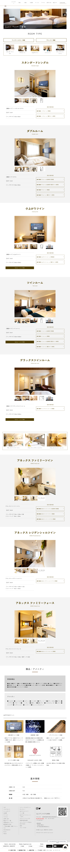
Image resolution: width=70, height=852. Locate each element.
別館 (25, 2)
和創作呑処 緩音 (24, 820)
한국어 (51, 830)
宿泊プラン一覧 (7, 820)
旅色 (21, 826)
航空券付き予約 (7, 824)
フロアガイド (13, 2)
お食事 (31, 2)
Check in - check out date (10, 844)
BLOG (5, 831)
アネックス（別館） (51, 40)
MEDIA (5, 833)
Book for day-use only (60, 846)
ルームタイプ (7, 811)
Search (49, 846)
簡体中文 (46, 830)
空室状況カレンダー (8, 822)
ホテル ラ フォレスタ (25, 818)
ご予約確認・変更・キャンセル (44, 850)
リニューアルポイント (25, 807)
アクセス (43, 2)
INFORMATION (7, 830)
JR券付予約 (31, 850)
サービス (37, 2)
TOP (5, 807)
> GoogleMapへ (39, 820)
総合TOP (55, 2)
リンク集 (22, 813)
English (41, 830)
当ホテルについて (24, 811)
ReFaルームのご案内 (20, 268)
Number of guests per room (23, 844)
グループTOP (23, 827)
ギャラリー (22, 809)
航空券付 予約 (22, 850)
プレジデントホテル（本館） (19, 40)
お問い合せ (49, 2)
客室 (19, 2)
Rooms (41, 844)
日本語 (37, 830)
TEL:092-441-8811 (40, 818)
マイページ (57, 850)
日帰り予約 (13, 850)
